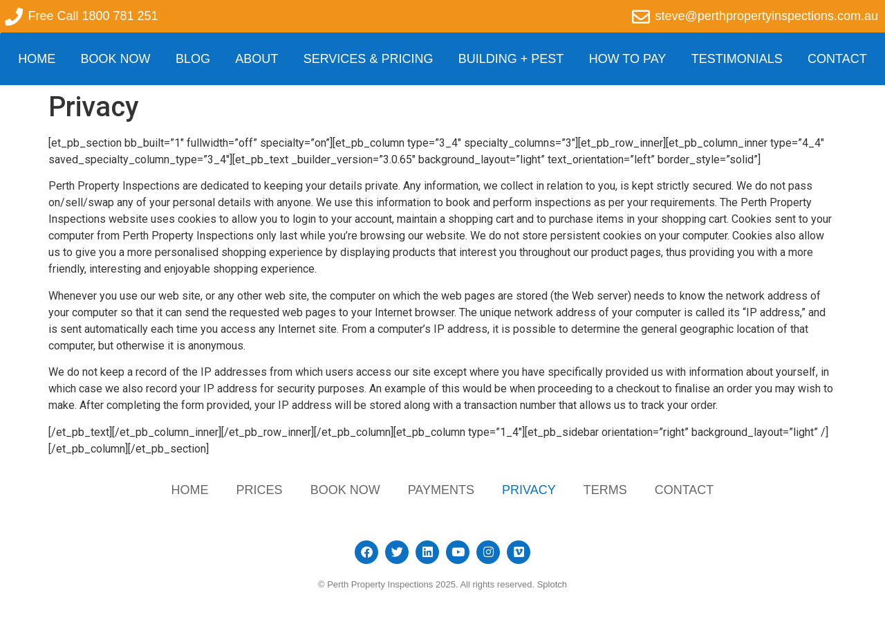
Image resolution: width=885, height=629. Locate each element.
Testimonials (737, 59)
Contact (837, 59)
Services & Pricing (369, 59)
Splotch (552, 584)
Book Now (116, 59)
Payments (441, 490)
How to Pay (628, 59)
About (256, 59)
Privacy (529, 490)
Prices (259, 490)
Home (36, 59)
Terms (605, 490)
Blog (193, 59)
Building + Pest (511, 59)
